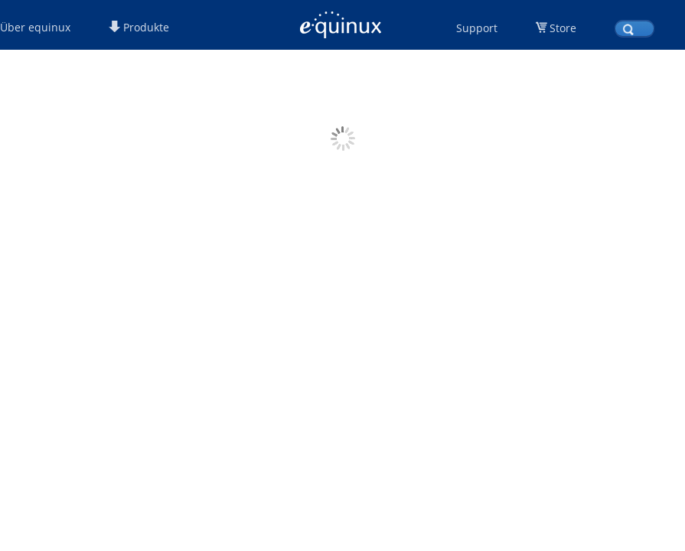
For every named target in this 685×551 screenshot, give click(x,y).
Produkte (139, 27)
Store (563, 28)
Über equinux (35, 27)
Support (476, 28)
